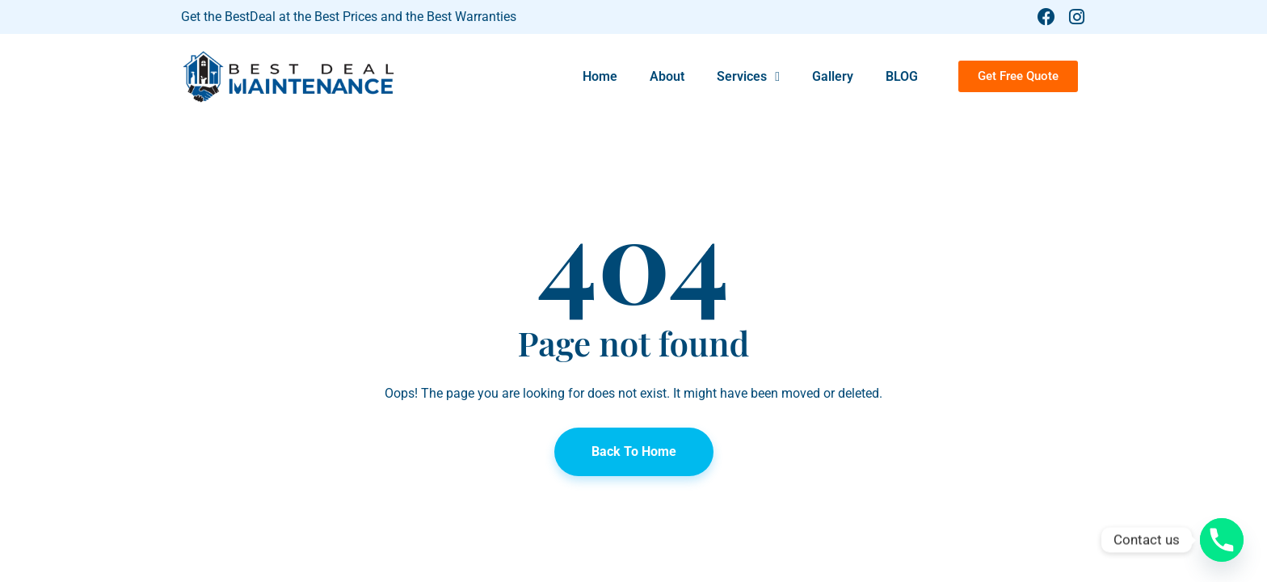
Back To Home (633, 451)
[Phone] (1222, 540)
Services (748, 76)
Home (600, 76)
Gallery (832, 76)
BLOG (902, 76)
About (667, 76)
